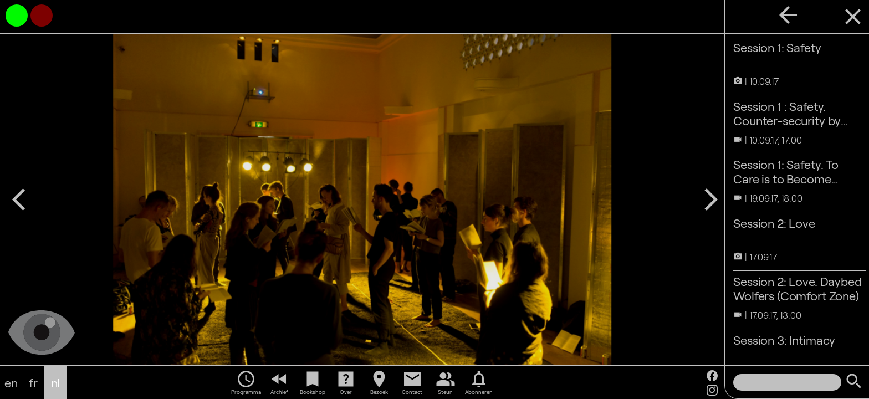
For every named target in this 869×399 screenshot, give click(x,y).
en (11, 382)
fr (33, 382)
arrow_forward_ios (705, 199)
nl (55, 382)
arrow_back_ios (19, 199)
